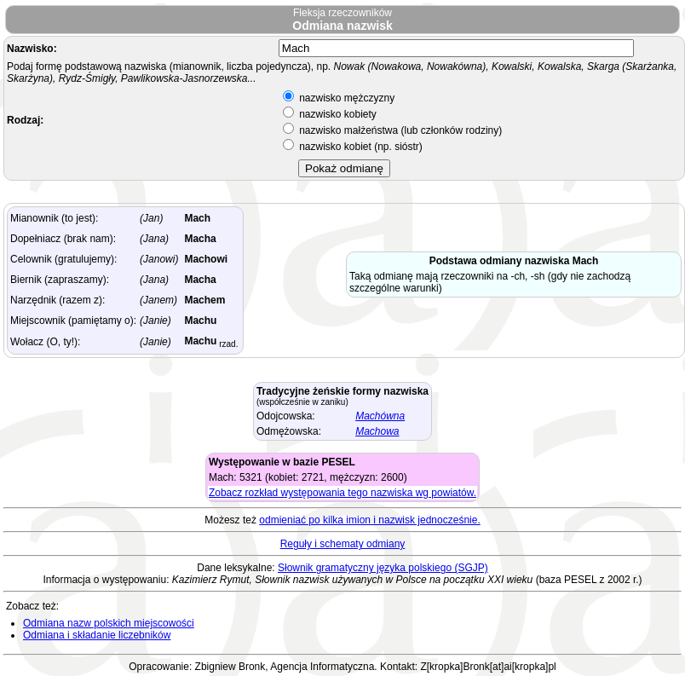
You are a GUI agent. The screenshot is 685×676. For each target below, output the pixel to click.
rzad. (227, 344)
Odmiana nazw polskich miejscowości (108, 623)
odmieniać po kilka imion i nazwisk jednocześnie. (369, 520)
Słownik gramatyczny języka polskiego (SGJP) (383, 568)
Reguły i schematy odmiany (343, 544)
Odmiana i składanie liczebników (96, 635)
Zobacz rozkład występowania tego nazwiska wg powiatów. (342, 493)
